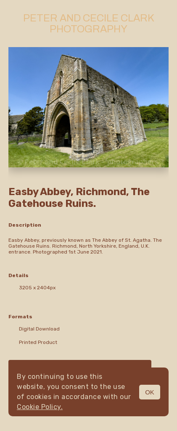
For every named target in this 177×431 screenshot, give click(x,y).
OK (149, 392)
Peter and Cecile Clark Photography (88, 23)
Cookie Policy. (40, 407)
